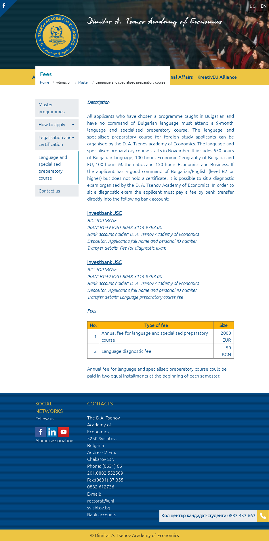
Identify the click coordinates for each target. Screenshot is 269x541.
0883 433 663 (208, 515)
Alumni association (54, 440)
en (263, 6)
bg (253, 6)
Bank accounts (101, 514)
